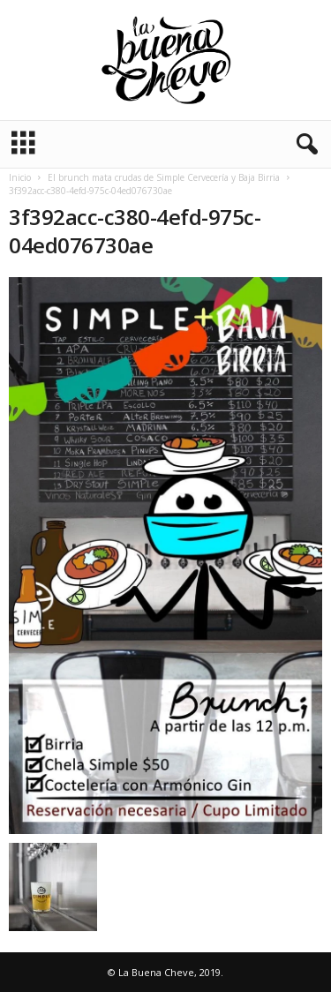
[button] (303, 144)
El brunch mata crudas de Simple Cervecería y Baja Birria (164, 177)
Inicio (20, 177)
